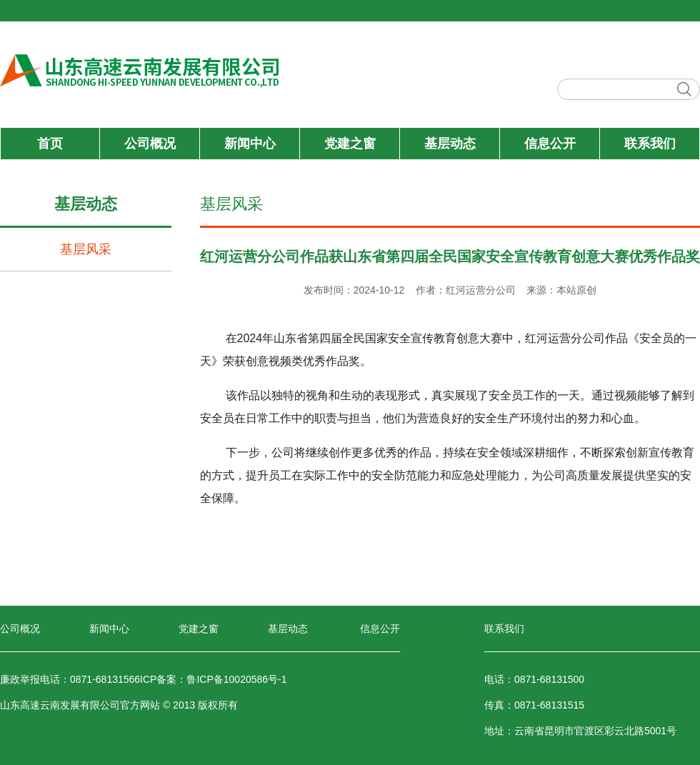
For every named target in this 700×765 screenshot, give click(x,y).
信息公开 (550, 143)
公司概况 (150, 143)
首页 (50, 143)
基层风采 (85, 249)
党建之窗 (350, 143)
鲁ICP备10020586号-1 (236, 679)
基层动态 (450, 143)
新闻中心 (250, 143)
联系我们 (650, 143)
